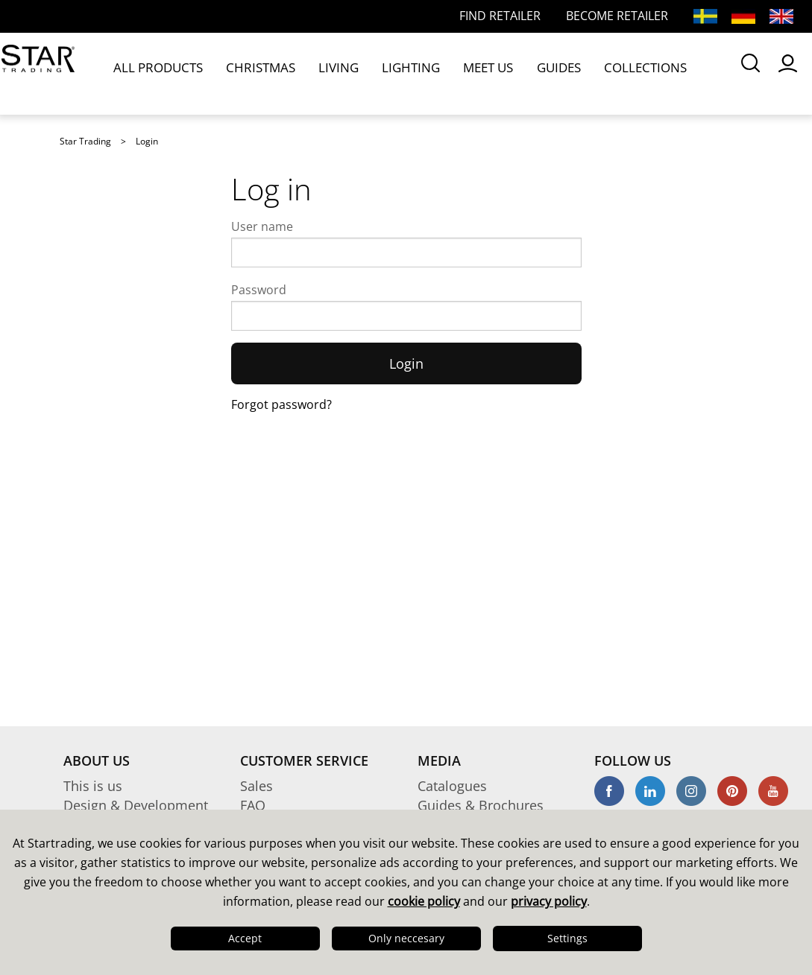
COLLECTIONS (522, 73)
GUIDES (455, 73)
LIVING (288, 73)
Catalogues (452, 786)
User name (262, 226)
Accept (245, 938)
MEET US (402, 73)
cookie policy (424, 901)
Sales (256, 786)
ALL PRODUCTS (150, 73)
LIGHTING (342, 73)
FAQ (252, 805)
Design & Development (135, 805)
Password (258, 290)
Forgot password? (281, 404)
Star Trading (85, 141)
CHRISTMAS (230, 73)
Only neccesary (406, 938)
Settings (567, 938)
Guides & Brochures (481, 805)
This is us (92, 786)
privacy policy (549, 901)
